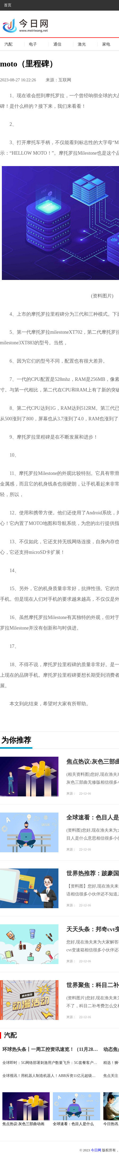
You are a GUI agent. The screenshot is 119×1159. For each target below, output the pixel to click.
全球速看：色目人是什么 (73, 1124)
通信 (57, 44)
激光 (82, 44)
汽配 (8, 44)
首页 (7, 5)
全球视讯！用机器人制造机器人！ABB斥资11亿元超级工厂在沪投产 (58, 1076)
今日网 (96, 1150)
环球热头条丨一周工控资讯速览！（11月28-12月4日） (59, 1049)
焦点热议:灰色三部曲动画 (23, 1124)
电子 (33, 44)
